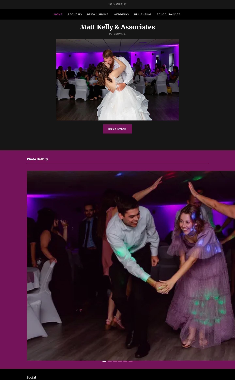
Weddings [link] (121, 14)
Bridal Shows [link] (98, 14)
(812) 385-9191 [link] (117, 4)
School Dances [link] (169, 14)
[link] (117, 28)
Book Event (117, 129)
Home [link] (58, 14)
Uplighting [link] (142, 14)
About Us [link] (75, 14)
